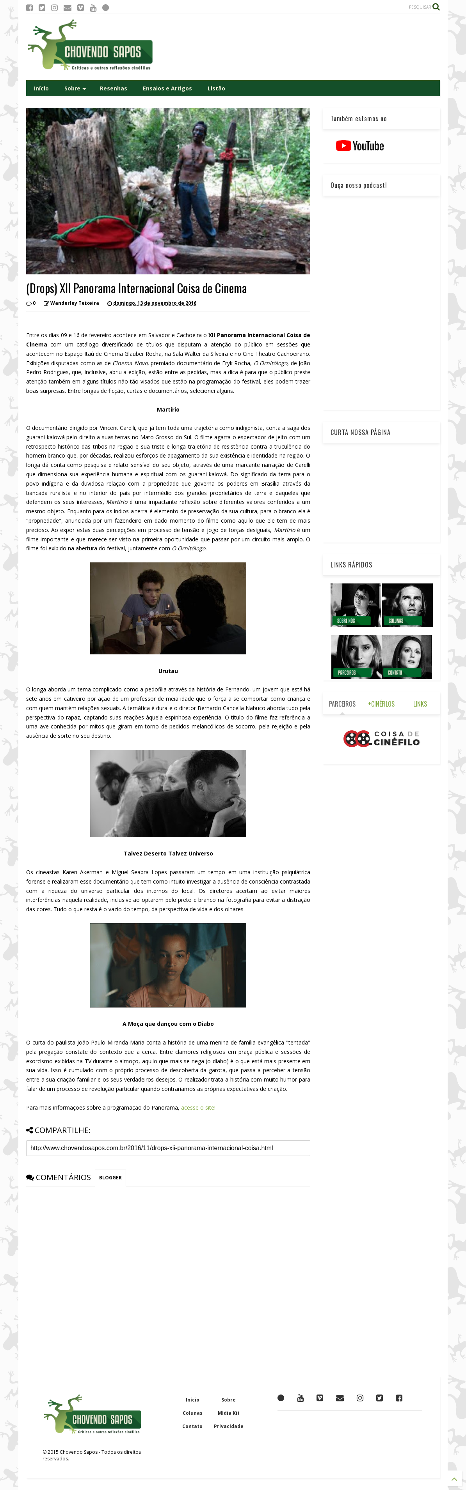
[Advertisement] (298, 47)
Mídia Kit (229, 1413)
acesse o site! (198, 1107)
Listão (216, 88)
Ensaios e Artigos (167, 88)
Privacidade (229, 1426)
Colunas (193, 1413)
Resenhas (113, 88)
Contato (192, 1426)
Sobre (75, 88)
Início (41, 88)
